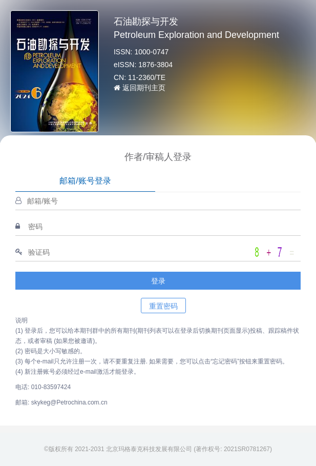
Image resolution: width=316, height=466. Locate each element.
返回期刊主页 (139, 88)
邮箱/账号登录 (85, 180)
